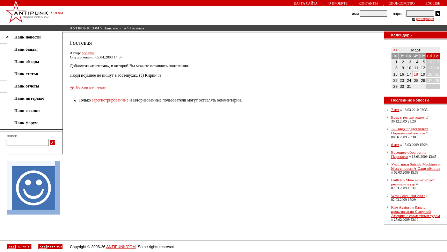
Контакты (368, 3)
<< (395, 50)
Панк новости (114, 28)
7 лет (395, 109)
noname (88, 53)
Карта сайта (305, 3)
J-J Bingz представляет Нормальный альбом (409, 131)
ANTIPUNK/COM (84, 28)
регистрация (425, 19)
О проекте (338, 3)
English (432, 3)
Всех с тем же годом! (408, 117)
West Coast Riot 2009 (408, 196)
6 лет (395, 144)
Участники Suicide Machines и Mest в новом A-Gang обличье (415, 166)
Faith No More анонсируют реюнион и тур (413, 182)
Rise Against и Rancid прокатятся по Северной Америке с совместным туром (415, 211)
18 (416, 74)
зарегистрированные (110, 100)
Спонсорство (402, 3)
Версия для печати (91, 87)
